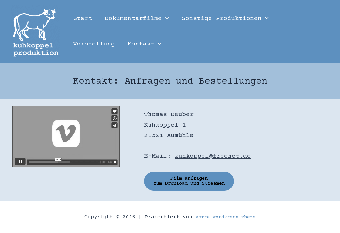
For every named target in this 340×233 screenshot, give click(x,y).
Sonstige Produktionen (225, 18)
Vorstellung (94, 44)
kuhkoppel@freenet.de (213, 156)
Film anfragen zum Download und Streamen (193, 181)
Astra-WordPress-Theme (225, 217)
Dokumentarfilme (137, 18)
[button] (165, 18)
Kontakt (144, 44)
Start (82, 18)
